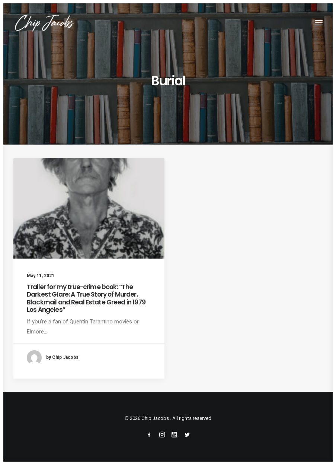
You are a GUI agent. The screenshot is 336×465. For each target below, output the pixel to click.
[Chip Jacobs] (44, 22)
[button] (319, 22)
